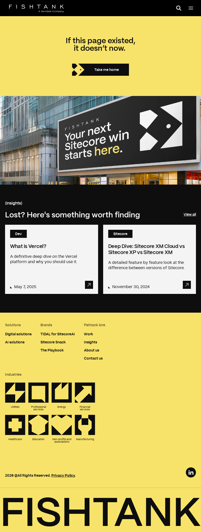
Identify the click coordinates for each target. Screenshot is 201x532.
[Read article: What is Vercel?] (51, 259)
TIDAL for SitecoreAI (57, 334)
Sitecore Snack (53, 342)
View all (190, 214)
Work (88, 334)
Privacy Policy (63, 475)
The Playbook (52, 350)
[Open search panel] (179, 8)
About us (91, 350)
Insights (90, 342)
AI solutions (15, 342)
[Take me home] (100, 70)
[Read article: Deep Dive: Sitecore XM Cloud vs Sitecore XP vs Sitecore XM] (149, 259)
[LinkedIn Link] (191, 472)
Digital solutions (18, 334)
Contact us (93, 358)
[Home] (36, 9)
